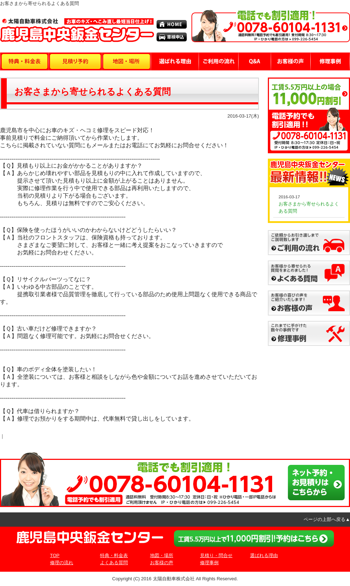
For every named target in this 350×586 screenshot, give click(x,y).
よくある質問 (114, 562)
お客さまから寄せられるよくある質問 (92, 91)
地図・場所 (161, 555)
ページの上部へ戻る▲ (327, 519)
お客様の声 (161, 562)
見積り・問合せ (216, 555)
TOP (55, 555)
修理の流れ (61, 562)
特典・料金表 (114, 555)
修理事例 (209, 562)
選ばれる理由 (264, 555)
